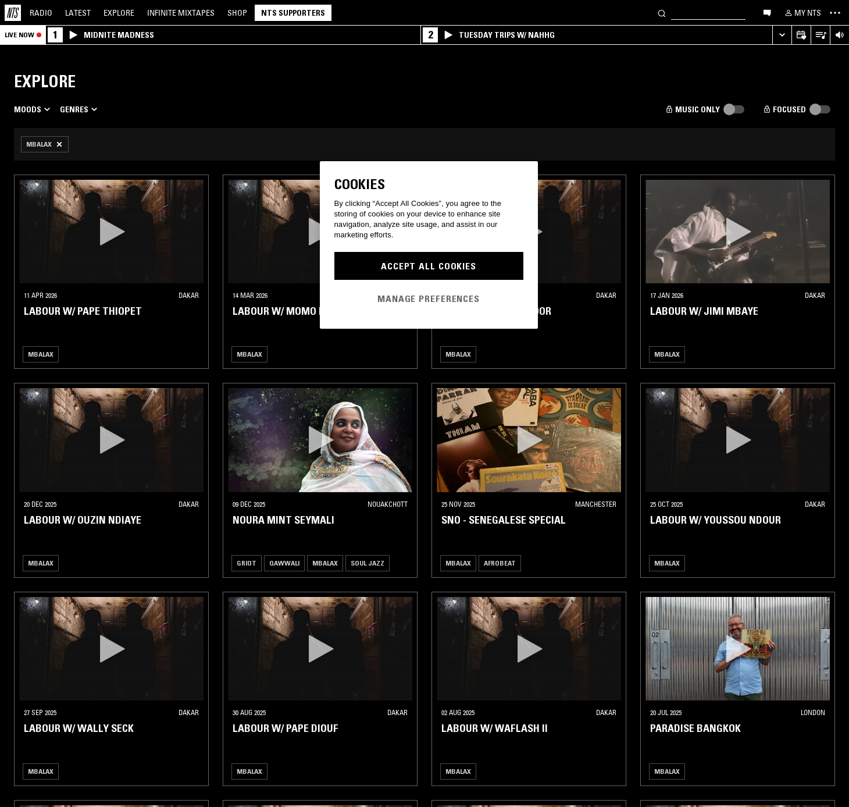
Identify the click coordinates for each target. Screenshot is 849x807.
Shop (237, 13)
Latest (78, 13)
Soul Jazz (367, 563)
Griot (246, 563)
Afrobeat (500, 563)
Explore (119, 13)
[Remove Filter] (45, 144)
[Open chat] (767, 12)
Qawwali (284, 563)
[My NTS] (802, 13)
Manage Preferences (428, 298)
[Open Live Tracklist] (820, 35)
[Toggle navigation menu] (835, 13)
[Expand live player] (781, 35)
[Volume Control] (839, 35)
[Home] (13, 13)
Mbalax (40, 354)
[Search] (661, 12)
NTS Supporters (293, 13)
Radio (41, 13)
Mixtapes (181, 13)
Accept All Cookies (428, 266)
